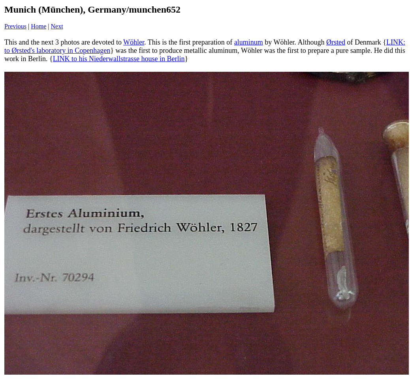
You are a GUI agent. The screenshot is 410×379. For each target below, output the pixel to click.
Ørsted (335, 42)
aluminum (248, 42)
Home (38, 26)
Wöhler (133, 42)
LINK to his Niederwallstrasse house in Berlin (119, 59)
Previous (15, 26)
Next (57, 26)
